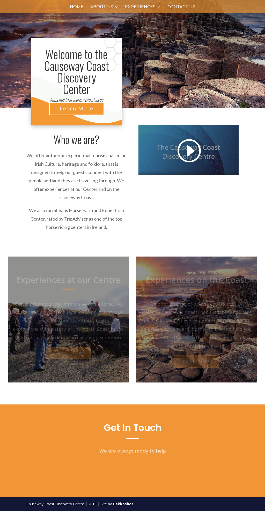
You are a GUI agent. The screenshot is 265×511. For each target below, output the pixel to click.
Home (77, 7)
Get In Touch (132, 427)
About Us (101, 7)
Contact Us (181, 7)
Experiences (140, 7)
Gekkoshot (123, 503)
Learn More (76, 108)
